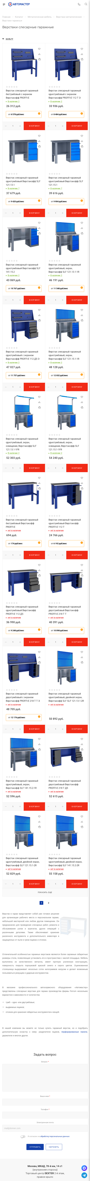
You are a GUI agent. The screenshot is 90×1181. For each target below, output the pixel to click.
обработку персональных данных (54, 1136)
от (16, 114)
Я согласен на (48, 1136)
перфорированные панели (74, 1032)
